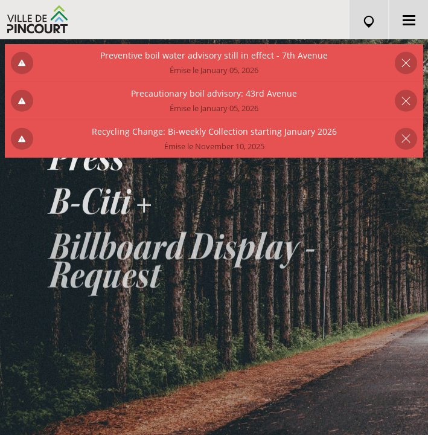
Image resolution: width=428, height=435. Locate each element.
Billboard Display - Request (182, 269)
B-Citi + (101, 207)
